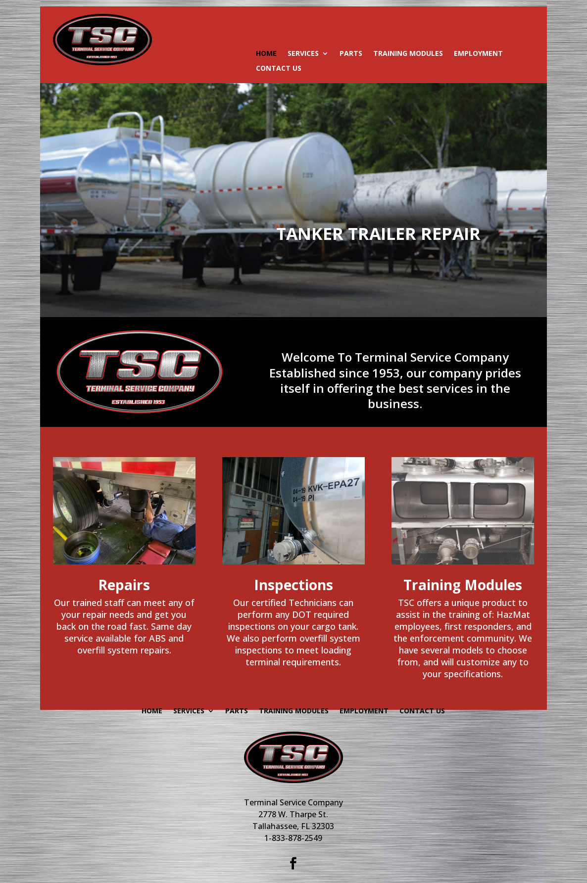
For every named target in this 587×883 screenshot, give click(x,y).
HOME (266, 54)
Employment (478, 54)
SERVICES (303, 54)
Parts (351, 54)
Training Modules (408, 54)
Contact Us (278, 69)
